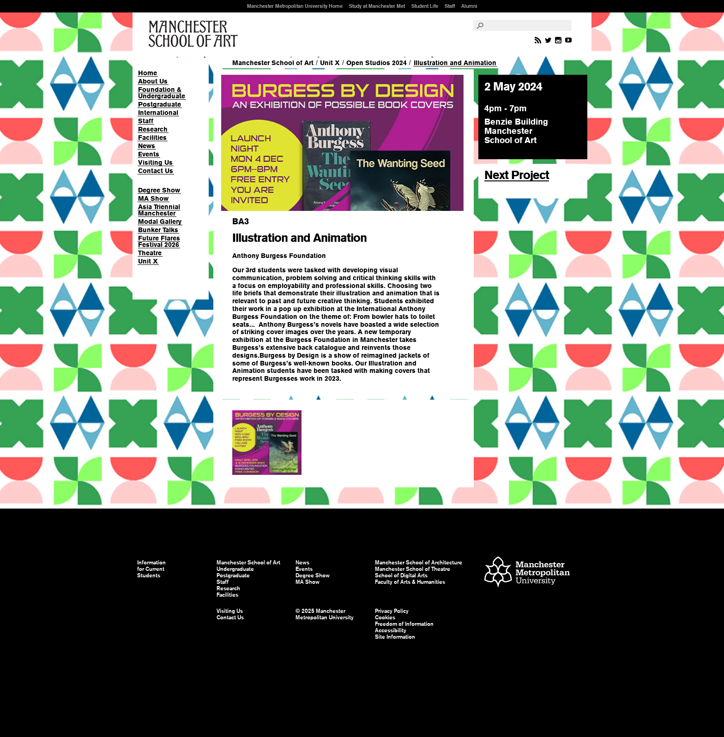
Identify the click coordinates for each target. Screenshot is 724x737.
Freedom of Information (404, 624)
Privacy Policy (392, 611)
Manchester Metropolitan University (527, 573)
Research (153, 129)
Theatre (150, 253)
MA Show (153, 198)
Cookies (385, 617)
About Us (153, 81)
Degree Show (159, 190)
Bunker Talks (158, 230)
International (158, 112)
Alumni (469, 6)
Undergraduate (235, 569)
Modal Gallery (159, 221)
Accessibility (390, 630)
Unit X (148, 261)
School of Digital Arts (401, 575)
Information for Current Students (151, 569)
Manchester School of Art (195, 34)
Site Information (395, 637)
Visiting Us (155, 162)
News (146, 146)
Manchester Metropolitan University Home (295, 6)
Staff (450, 6)
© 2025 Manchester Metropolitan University (325, 614)
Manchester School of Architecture (418, 562)
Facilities (152, 137)
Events (148, 154)
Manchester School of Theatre (412, 569)
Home (147, 73)
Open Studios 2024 (376, 62)
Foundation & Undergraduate (161, 93)
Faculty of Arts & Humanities (410, 582)
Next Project (516, 175)
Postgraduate (159, 104)
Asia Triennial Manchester (159, 210)
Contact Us (155, 170)
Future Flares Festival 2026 (159, 241)
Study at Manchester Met (377, 6)
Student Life (424, 6)
